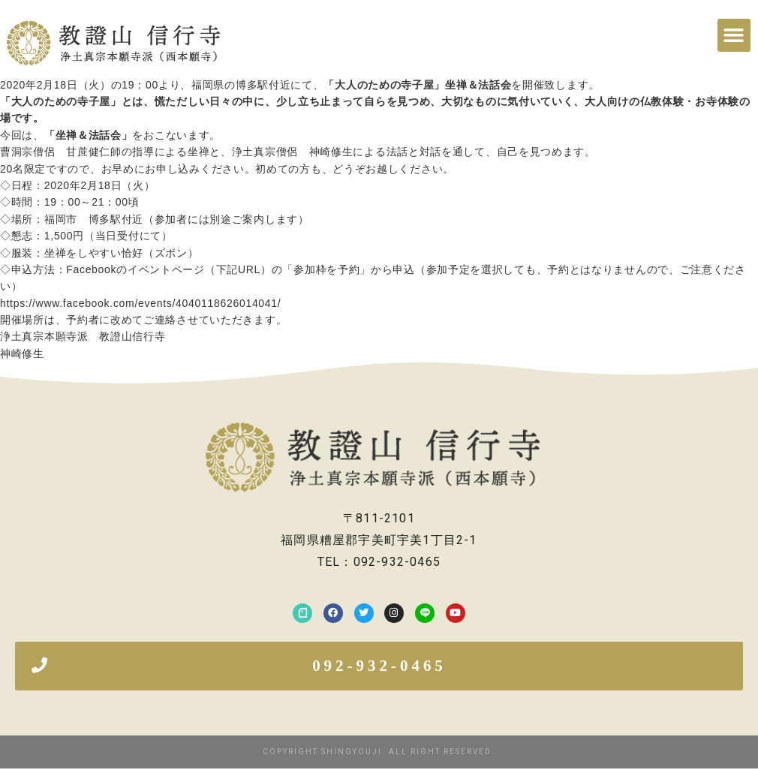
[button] (733, 35)
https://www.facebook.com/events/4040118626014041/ (140, 303)
